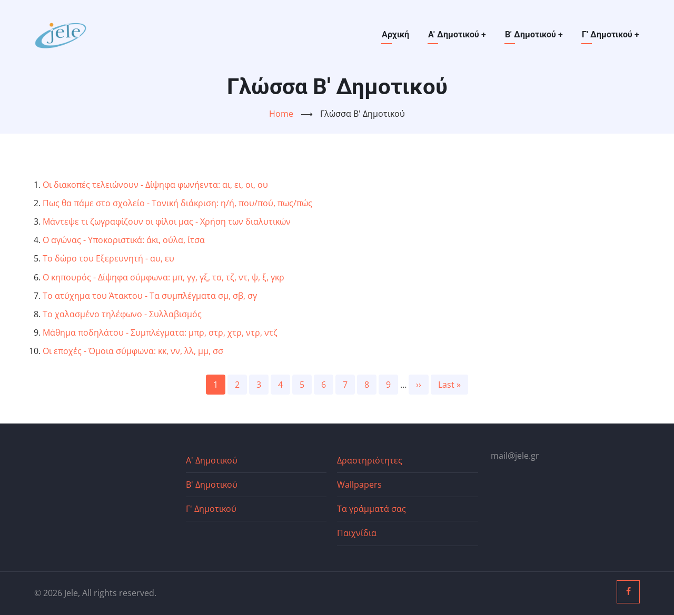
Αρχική (395, 34)
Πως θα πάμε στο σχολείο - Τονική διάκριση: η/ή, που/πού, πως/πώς (177, 203)
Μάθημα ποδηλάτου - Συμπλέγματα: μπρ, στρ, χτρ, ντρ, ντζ (160, 332)
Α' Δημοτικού (457, 34)
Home (281, 113)
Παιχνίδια (356, 533)
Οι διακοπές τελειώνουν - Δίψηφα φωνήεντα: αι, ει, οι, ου (155, 184)
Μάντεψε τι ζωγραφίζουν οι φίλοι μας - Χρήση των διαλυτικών (167, 221)
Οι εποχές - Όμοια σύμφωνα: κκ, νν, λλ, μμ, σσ (133, 351)
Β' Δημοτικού (534, 34)
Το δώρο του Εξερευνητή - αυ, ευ (108, 258)
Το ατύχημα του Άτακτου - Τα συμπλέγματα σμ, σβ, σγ (150, 295)
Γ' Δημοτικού (610, 34)
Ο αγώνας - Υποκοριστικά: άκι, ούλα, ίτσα (124, 240)
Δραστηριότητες (369, 460)
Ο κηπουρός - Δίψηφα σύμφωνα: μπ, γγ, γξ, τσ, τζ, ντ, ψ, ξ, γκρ (163, 277)
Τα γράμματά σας (371, 509)
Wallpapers (359, 484)
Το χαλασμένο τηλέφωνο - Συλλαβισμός (122, 314)
